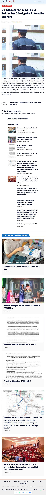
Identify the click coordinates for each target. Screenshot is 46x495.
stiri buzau (13, 102)
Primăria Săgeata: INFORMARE (27, 153)
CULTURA (19, 141)
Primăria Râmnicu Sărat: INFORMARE (20, 344)
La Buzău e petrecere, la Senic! (27, 224)
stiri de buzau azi (22, 102)
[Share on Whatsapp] (19, 492)
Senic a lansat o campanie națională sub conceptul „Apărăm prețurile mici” (25, 202)
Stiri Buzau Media (17, 22)
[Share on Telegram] (23, 492)
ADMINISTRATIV (21, 132)
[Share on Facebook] (16, 492)
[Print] (30, 492)
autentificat (12, 113)
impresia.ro (43, 489)
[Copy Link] (26, 492)
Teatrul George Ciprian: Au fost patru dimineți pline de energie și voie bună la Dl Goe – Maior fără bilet (21, 467)
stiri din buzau (33, 102)
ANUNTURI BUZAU (30, 132)
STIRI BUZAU (7, 5)
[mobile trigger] (43, 1)
